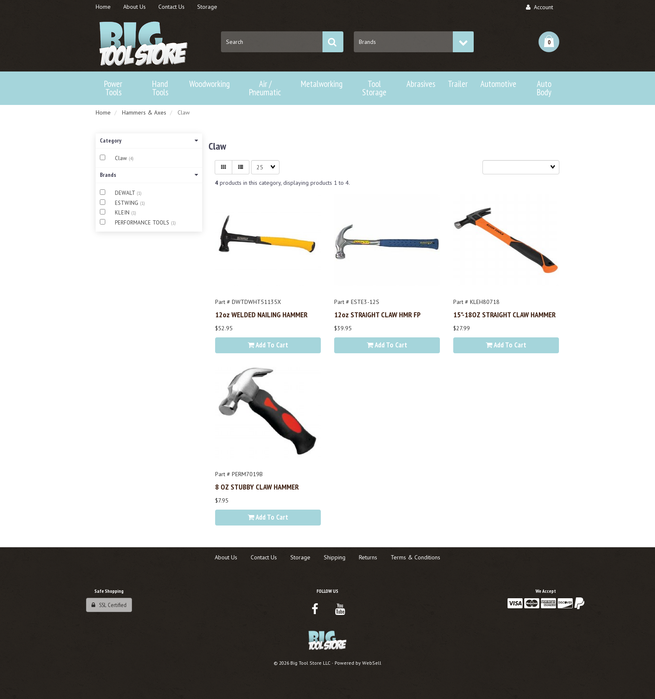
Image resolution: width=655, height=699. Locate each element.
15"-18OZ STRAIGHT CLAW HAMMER (504, 314)
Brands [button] (149, 175)
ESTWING (127, 203)
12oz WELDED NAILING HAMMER (261, 314)
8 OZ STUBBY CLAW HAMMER (257, 487)
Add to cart (268, 345)
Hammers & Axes (144, 112)
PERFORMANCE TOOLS (143, 222)
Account (539, 7)
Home (103, 112)
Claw (122, 158)
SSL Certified (109, 605)
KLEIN (123, 212)
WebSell (371, 663)
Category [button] (149, 140)
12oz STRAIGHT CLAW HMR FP (377, 314)
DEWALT (126, 192)
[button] (548, 41)
